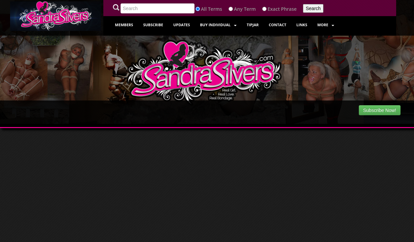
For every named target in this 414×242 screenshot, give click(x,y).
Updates (181, 24)
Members (124, 24)
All (204, 9)
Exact (274, 9)
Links (302, 24)
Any (238, 9)
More (326, 24)
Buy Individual (218, 24)
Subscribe (153, 24)
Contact (277, 24)
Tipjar (252, 24)
